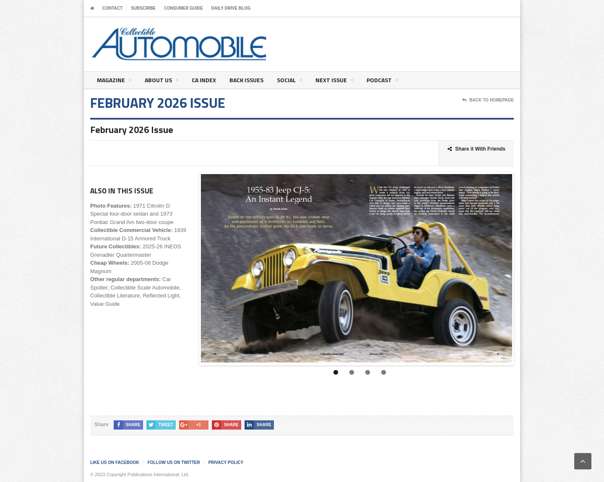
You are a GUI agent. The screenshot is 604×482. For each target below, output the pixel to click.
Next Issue (334, 81)
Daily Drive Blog (231, 8)
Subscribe (143, 8)
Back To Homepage (488, 100)
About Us (161, 81)
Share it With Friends (476, 149)
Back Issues (246, 80)
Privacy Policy (226, 461)
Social (289, 81)
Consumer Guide (183, 8)
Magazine (114, 81)
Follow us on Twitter (174, 461)
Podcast (382, 81)
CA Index (204, 80)
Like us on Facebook (114, 461)
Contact (112, 8)
